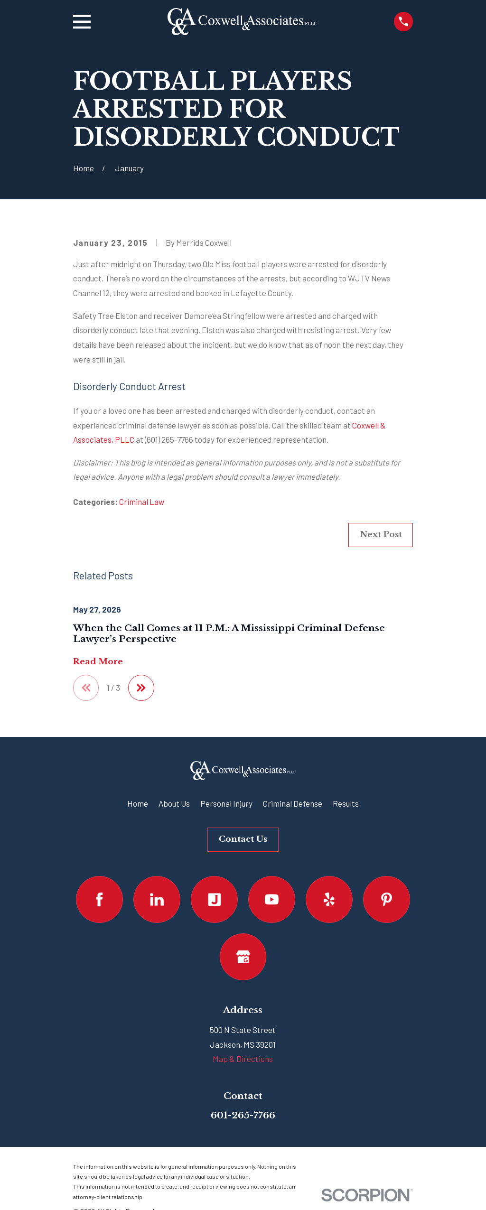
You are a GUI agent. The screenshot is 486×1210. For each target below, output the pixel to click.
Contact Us (243, 839)
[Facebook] (99, 899)
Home (137, 803)
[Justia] (214, 899)
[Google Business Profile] (243, 956)
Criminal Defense (292, 803)
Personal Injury (226, 803)
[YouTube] (271, 899)
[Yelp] (329, 899)
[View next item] (141, 688)
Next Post (381, 535)
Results (346, 803)
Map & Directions (243, 1058)
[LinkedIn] (156, 899)
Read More (98, 662)
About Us (174, 803)
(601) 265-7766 (169, 439)
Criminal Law (141, 501)
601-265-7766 (243, 1115)
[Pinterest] (386, 899)
